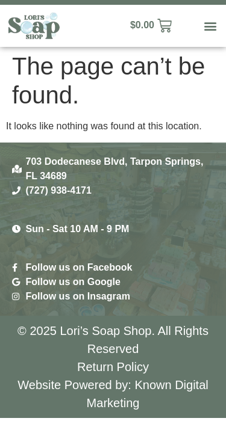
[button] (210, 26)
